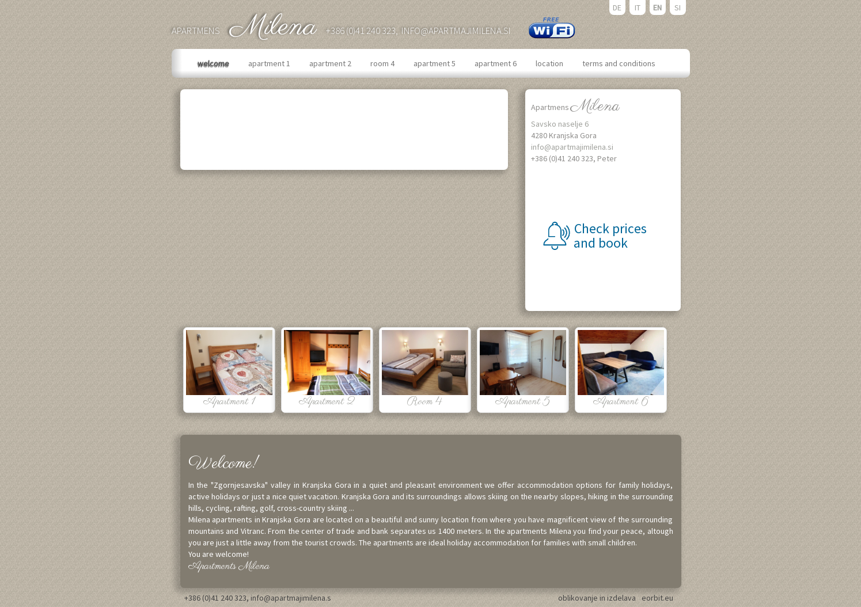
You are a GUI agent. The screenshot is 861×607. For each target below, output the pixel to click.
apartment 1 (270, 63)
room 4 (383, 63)
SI (677, 7)
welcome (214, 63)
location (550, 63)
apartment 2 (331, 63)
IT (637, 7)
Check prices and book (609, 235)
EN (657, 7)
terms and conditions (619, 63)
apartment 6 (496, 63)
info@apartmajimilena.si (456, 30)
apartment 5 (435, 63)
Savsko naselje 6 (560, 124)
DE (617, 7)
